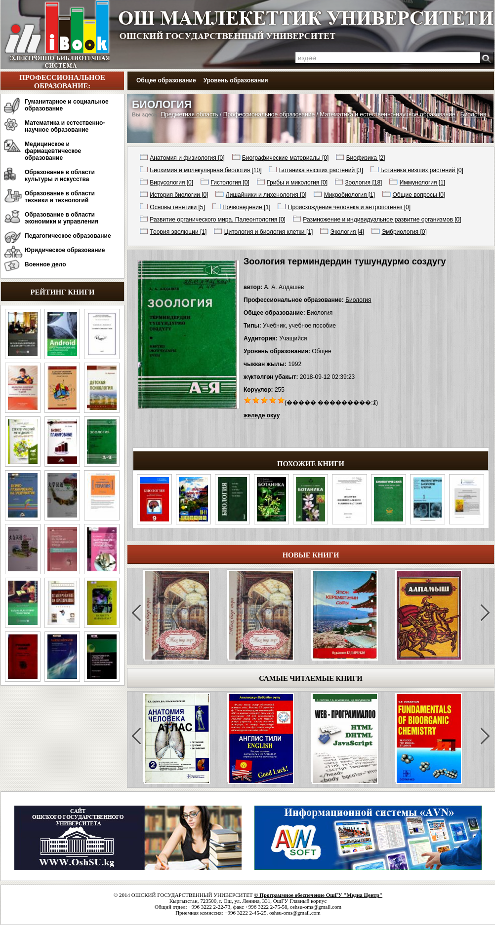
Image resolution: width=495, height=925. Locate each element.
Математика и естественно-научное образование (65, 126)
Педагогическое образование (68, 235)
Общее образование (166, 80)
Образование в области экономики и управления (61, 218)
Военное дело (45, 264)
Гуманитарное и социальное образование (67, 105)
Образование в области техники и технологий (60, 197)
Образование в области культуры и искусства (60, 176)
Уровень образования (236, 80)
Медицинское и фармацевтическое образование (53, 151)
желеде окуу (262, 415)
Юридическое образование (65, 250)
